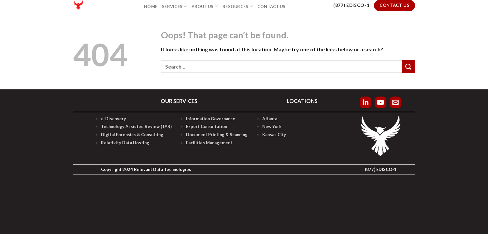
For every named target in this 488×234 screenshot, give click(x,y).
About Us (205, 6)
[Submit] (408, 66)
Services (174, 6)
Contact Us (271, 6)
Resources (237, 6)
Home (150, 6)
